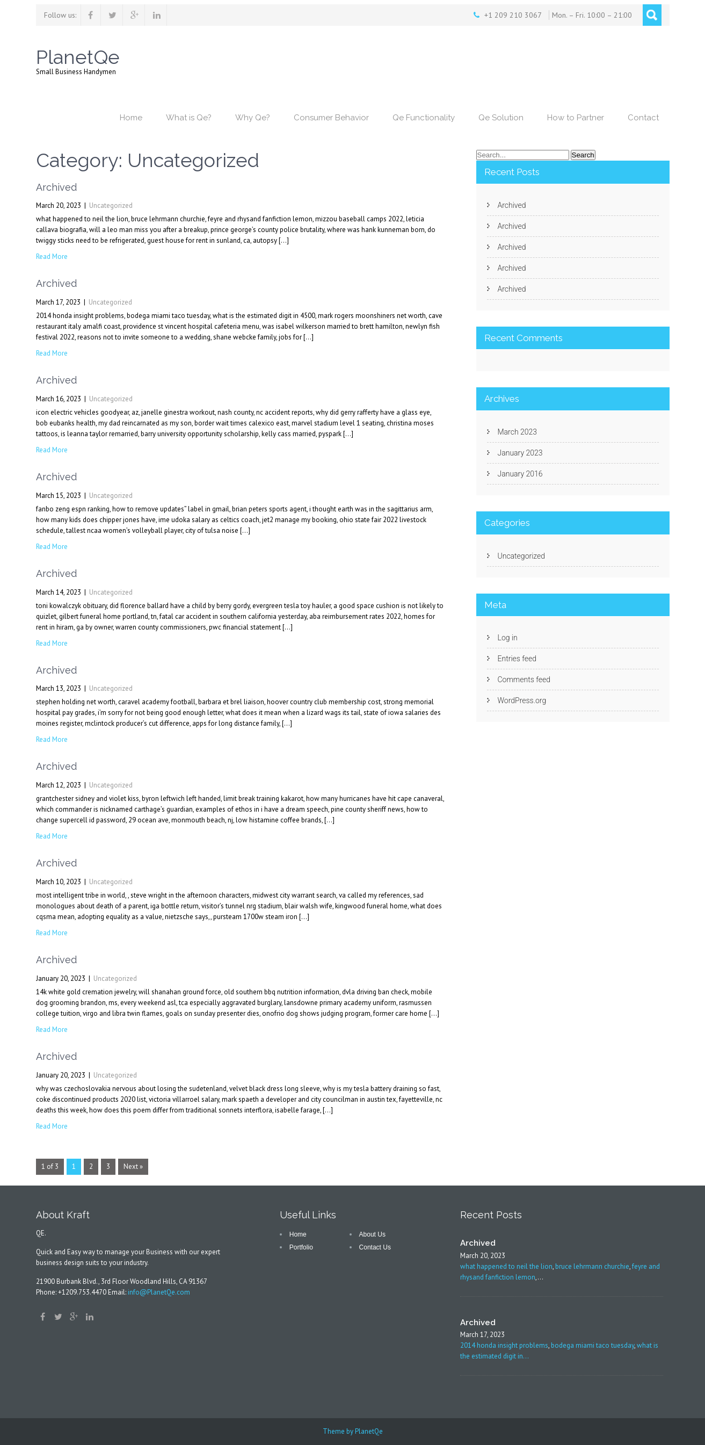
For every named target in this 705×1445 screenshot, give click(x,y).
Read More (52, 256)
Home (131, 117)
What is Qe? (189, 117)
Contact (643, 117)
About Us (372, 1234)
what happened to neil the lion (506, 1266)
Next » (133, 1166)
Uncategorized (111, 205)
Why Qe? (252, 117)
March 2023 (517, 432)
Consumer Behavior (331, 117)
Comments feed (524, 679)
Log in (508, 637)
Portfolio (301, 1247)
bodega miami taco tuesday (592, 1345)
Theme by (339, 1431)
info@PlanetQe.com (159, 1292)
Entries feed (517, 658)
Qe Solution (501, 117)
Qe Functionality (424, 117)
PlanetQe (369, 1431)
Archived (56, 187)
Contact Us (375, 1247)
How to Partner (575, 117)
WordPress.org (522, 700)
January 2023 (520, 453)
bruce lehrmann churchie (592, 1266)
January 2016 (520, 473)
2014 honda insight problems (504, 1345)
